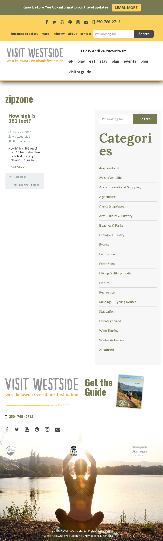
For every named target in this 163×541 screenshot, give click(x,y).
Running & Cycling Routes (117, 302)
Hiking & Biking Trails (115, 273)
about (72, 33)
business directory (24, 33)
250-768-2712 (107, 22)
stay (103, 61)
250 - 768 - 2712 (21, 416)
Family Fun (107, 254)
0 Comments (21, 141)
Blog (144, 61)
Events (104, 244)
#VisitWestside (110, 177)
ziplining (23, 184)
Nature (104, 283)
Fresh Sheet (107, 263)
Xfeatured (106, 349)
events (130, 61)
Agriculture (107, 197)
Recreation (20, 176)
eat (92, 61)
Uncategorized (110, 321)
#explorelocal (109, 168)
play (81, 61)
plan (115, 61)
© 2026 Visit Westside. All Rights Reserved (81, 531)
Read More (17, 167)
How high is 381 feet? (21, 118)
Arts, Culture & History (115, 216)
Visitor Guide (80, 71)
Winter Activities (111, 340)
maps (45, 33)
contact (85, 33)
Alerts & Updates (111, 206)
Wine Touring (109, 330)
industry (59, 33)
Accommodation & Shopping (120, 187)
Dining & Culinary (111, 235)
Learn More (126, 8)
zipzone (35, 184)
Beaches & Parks (111, 225)
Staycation (107, 311)
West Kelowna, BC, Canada (130, 51)
